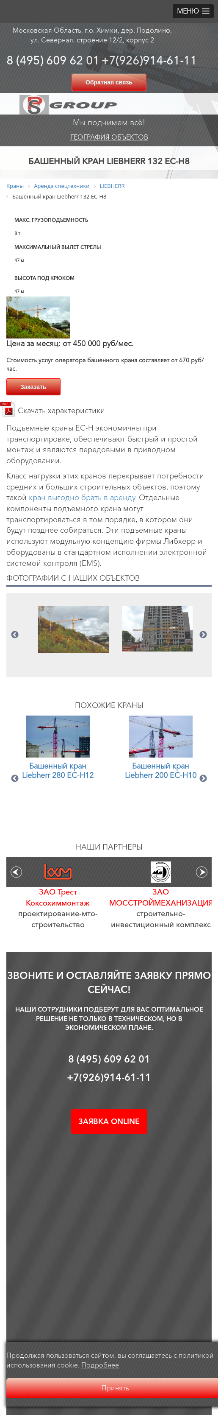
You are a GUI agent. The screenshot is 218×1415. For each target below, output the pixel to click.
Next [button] (203, 635)
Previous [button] (15, 635)
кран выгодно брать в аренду (82, 497)
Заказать (33, 386)
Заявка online (109, 1121)
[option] (73, 629)
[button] (193, 11)
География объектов (109, 137)
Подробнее (100, 1365)
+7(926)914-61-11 (149, 60)
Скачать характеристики (61, 410)
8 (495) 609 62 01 (52, 60)
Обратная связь (109, 82)
